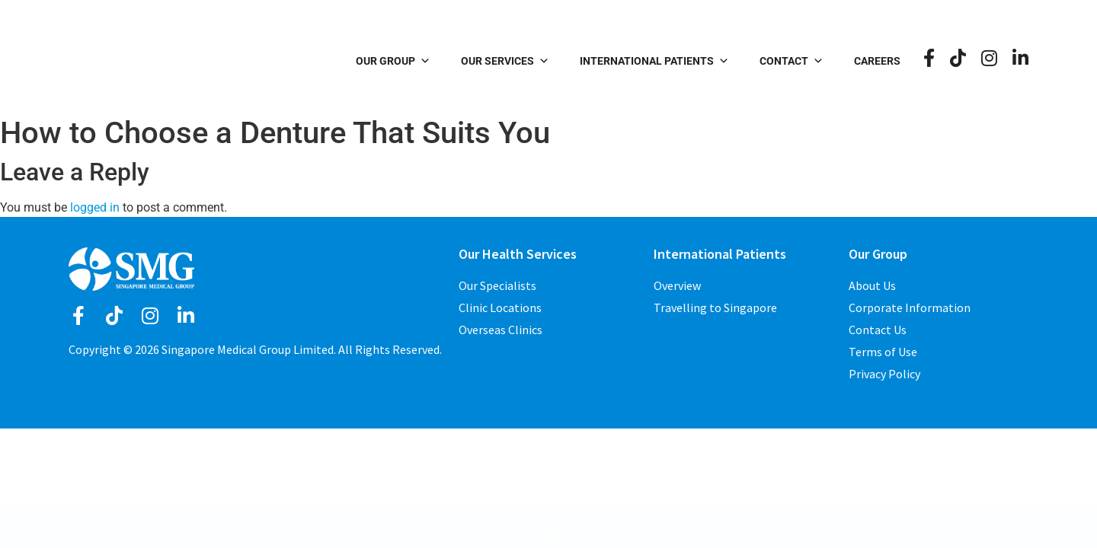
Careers (877, 61)
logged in (95, 207)
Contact (792, 61)
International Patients (654, 61)
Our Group (393, 61)
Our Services (505, 61)
